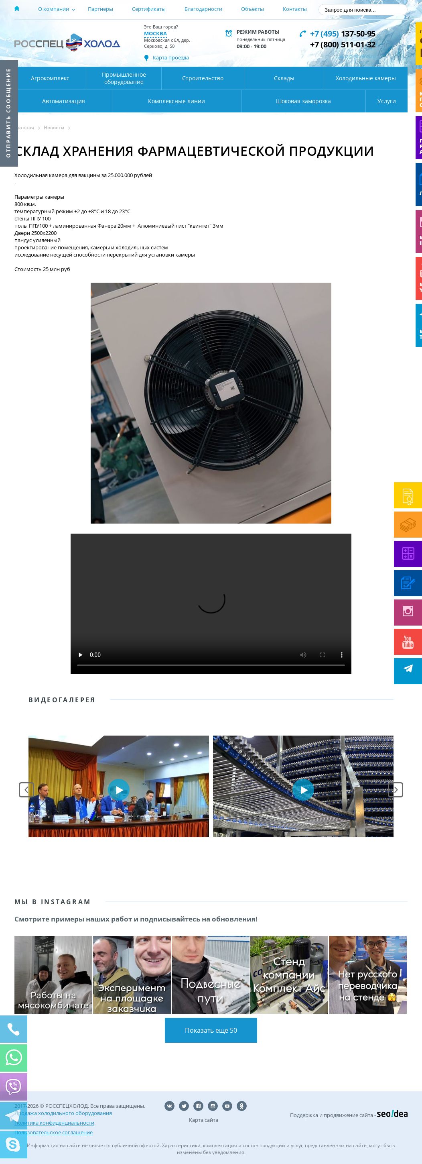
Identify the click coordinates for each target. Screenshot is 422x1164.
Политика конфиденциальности (54, 1122)
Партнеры (100, 8)
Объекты (252, 8)
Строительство (202, 78)
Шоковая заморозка (303, 101)
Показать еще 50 (211, 1030)
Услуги (386, 101)
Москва (155, 33)
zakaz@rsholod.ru (355, 56)
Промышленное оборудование (124, 78)
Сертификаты (149, 8)
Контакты (295, 8)
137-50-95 (342, 33)
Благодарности (203, 8)
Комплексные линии (176, 101)
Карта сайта (203, 1119)
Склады (284, 78)
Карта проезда (171, 57)
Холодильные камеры (366, 78)
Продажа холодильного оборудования (63, 1113)
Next (395, 789)
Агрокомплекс (50, 78)
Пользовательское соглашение (53, 1132)
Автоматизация (63, 101)
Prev (26, 789)
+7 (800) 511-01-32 (342, 44)
